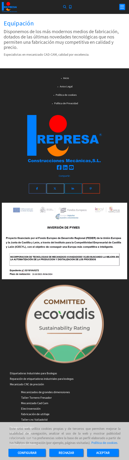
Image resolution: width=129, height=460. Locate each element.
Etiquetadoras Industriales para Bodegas (33, 373)
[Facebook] (59, 168)
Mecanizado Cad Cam (34, 403)
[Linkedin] (65, 168)
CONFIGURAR (27, 453)
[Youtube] (71, 168)
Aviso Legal (66, 86)
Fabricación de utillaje (35, 414)
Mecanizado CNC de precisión (27, 384)
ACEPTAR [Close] (102, 453)
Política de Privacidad (66, 103)
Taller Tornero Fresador (36, 398)
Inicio (66, 78)
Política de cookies (104, 443)
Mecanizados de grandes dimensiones (45, 392)
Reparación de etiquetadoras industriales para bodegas (42, 379)
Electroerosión (30, 409)
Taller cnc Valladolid (34, 420)
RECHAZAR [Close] (66, 453)
